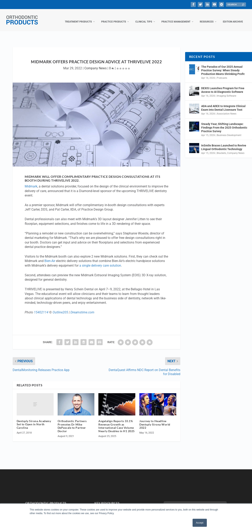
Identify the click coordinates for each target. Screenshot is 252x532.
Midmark (31, 182)
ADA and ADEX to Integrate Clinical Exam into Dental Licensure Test (223, 103)
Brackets (221, 149)
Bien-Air (49, 257)
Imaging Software (226, 91)
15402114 (41, 308)
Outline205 (60, 308)
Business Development (229, 131)
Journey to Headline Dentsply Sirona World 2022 (154, 420)
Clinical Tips (143, 17)
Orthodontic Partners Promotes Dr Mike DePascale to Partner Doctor (72, 422)
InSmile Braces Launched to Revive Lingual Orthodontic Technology (223, 143)
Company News (95, 64)
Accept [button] (199, 522)
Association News (226, 109)
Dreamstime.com (82, 308)
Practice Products (113, 17)
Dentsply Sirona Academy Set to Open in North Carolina (34, 420)
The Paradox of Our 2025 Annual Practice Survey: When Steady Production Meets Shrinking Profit (223, 66)
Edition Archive (233, 17)
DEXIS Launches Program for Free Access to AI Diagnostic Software (222, 86)
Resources (206, 17)
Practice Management (175, 17)
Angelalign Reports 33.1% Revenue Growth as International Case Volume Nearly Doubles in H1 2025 (116, 422)
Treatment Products (78, 17)
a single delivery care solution (100, 261)
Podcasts (222, 74)
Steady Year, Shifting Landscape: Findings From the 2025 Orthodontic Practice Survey (224, 123)
